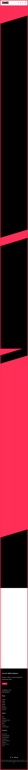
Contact (3, 725)
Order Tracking (5, 737)
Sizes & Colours (5, 744)
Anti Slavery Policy (6, 720)
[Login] (20, 2)
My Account (4, 734)
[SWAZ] (5, 3)
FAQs (3, 716)
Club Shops (4, 739)
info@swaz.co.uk (6, 690)
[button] (25, 2)
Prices (3, 745)
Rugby (3, 701)
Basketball (4, 708)
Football (3, 699)
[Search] (18, 2)
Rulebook (4, 721)
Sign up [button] (4, 683)
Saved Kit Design (5, 735)
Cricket (3, 702)
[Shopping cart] (22, 2)
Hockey (3, 706)
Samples (4, 742)
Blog (3, 723)
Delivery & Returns (6, 740)
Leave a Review (5, 726)
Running (4, 709)
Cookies (4, 718)
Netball (3, 704)
